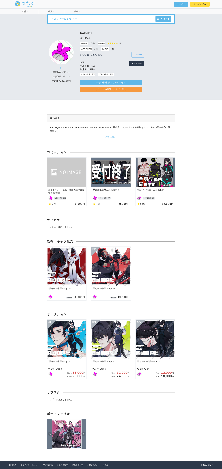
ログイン (178, 4)
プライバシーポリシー (30, 465)
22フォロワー (98, 54)
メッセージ (136, 63)
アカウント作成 (199, 4)
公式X (105, 465)
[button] (50, 434)
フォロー (138, 54)
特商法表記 (48, 465)
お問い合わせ (93, 465)
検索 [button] (50, 11)
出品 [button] (24, 11)
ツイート (163, 18)
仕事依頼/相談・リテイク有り (111, 82)
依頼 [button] (76, 11)
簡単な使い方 (77, 465)
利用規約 (12, 465)
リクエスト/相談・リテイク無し (110, 89)
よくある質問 (62, 465)
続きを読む (111, 137)
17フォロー (85, 54)
